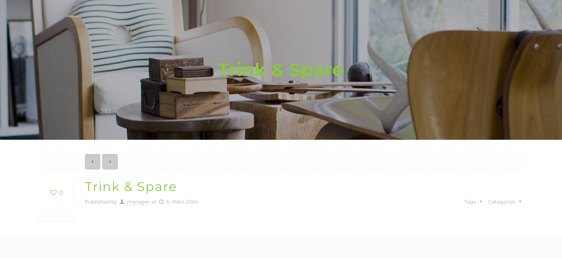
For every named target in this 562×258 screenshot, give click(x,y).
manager (138, 202)
